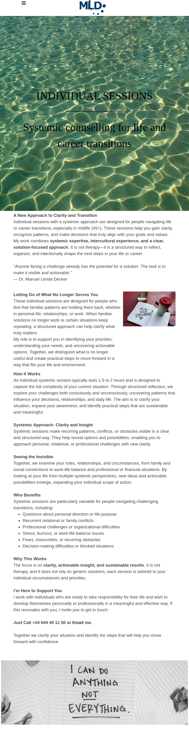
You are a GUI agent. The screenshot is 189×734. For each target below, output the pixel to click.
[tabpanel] (94, 113)
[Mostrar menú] (24, 3)
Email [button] (78, 622)
